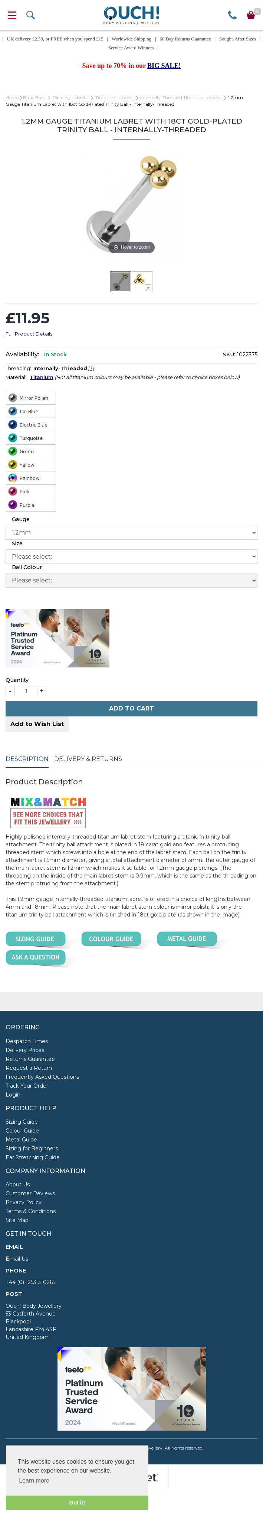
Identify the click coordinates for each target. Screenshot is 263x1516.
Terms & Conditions (31, 1211)
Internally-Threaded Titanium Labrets (180, 97)
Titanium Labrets (113, 97)
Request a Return (29, 1068)
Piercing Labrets (70, 97)
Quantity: (18, 680)
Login (13, 1094)
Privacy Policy (24, 1202)
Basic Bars (34, 97)
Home (12, 97)
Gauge (21, 519)
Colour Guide (22, 1130)
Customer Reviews (30, 1193)
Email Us (17, 1258)
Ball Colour (27, 567)
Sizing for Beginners (32, 1148)
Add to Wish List (37, 724)
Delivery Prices (25, 1050)
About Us (18, 1184)
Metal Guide (21, 1139)
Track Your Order (27, 1085)
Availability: (22, 354)
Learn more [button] (34, 1480)
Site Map (17, 1220)
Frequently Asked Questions (42, 1077)
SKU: (229, 354)
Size (17, 543)
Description (27, 758)
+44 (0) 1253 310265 (30, 1282)
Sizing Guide (22, 1121)
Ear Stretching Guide (33, 1157)
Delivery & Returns (88, 758)
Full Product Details (29, 334)
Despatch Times (27, 1041)
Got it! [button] (77, 1503)
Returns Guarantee (30, 1059)
